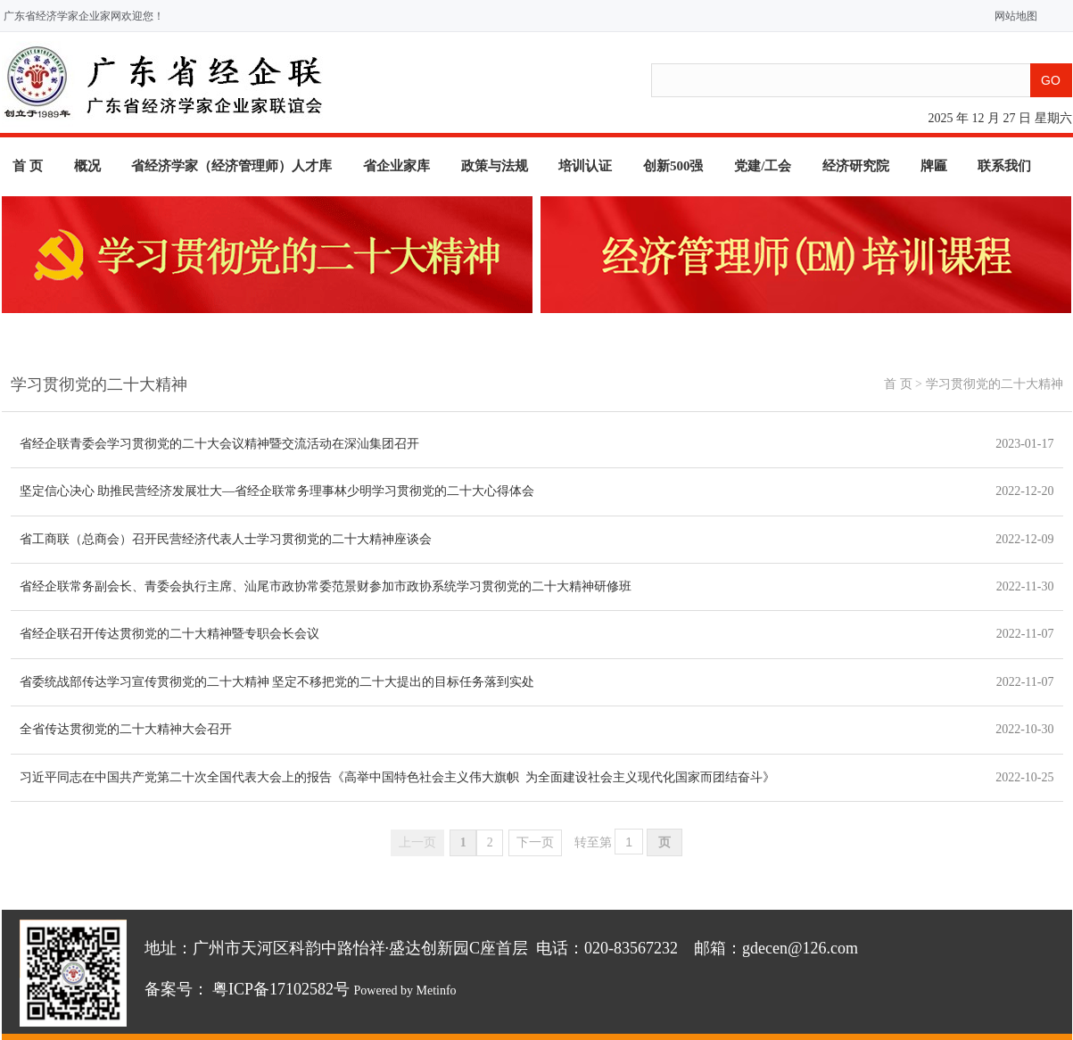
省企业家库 (396, 166)
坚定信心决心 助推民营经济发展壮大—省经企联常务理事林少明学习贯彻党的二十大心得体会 (277, 491)
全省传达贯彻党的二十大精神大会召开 (126, 729)
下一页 (535, 842)
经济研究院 (855, 166)
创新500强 (673, 166)
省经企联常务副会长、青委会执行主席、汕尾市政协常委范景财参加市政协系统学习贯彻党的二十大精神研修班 (325, 586)
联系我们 (1004, 166)
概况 (87, 166)
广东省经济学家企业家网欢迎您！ (84, 16)
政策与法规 (494, 166)
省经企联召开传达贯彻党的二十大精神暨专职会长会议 (169, 633)
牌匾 (933, 166)
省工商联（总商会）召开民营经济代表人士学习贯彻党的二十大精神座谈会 (226, 539)
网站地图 (1011, 16)
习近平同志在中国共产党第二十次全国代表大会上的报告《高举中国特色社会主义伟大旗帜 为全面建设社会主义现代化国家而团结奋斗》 (397, 777)
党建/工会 (762, 166)
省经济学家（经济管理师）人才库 (231, 166)
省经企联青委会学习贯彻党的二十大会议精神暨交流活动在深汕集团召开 (219, 443)
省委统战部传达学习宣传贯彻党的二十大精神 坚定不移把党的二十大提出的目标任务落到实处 (277, 682)
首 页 (27, 166)
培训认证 (585, 166)
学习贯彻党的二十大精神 (994, 384)
